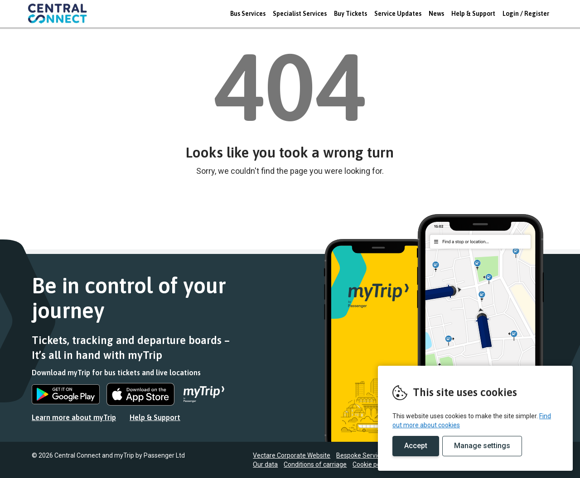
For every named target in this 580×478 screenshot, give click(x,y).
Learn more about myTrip (74, 417)
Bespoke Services (361, 455)
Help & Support (473, 13)
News (436, 13)
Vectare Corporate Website (291, 455)
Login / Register (526, 13)
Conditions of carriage (315, 464)
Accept (415, 445)
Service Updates (397, 13)
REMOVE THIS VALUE (61, 13)
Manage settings (482, 445)
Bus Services (248, 13)
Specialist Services (300, 13)
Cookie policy (371, 464)
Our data (265, 464)
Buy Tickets (350, 13)
